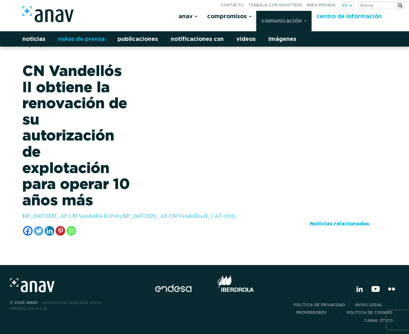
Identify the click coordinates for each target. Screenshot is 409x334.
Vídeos (246, 38)
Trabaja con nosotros (275, 5)
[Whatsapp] (71, 231)
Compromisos (229, 16)
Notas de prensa (81, 38)
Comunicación (284, 20)
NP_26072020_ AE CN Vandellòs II (71, 216)
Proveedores (316, 312)
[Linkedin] (49, 231)
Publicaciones (138, 38)
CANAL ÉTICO (378, 320)
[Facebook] (28, 231)
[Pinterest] (60, 231)
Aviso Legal (374, 305)
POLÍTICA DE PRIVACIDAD (319, 305)
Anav (188, 16)
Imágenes (282, 38)
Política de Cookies (370, 312)
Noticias (33, 38)
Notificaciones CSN (197, 38)
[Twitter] (38, 231)
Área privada (321, 5)
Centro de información (349, 16)
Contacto (232, 5)
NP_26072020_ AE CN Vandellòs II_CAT (178, 216)
